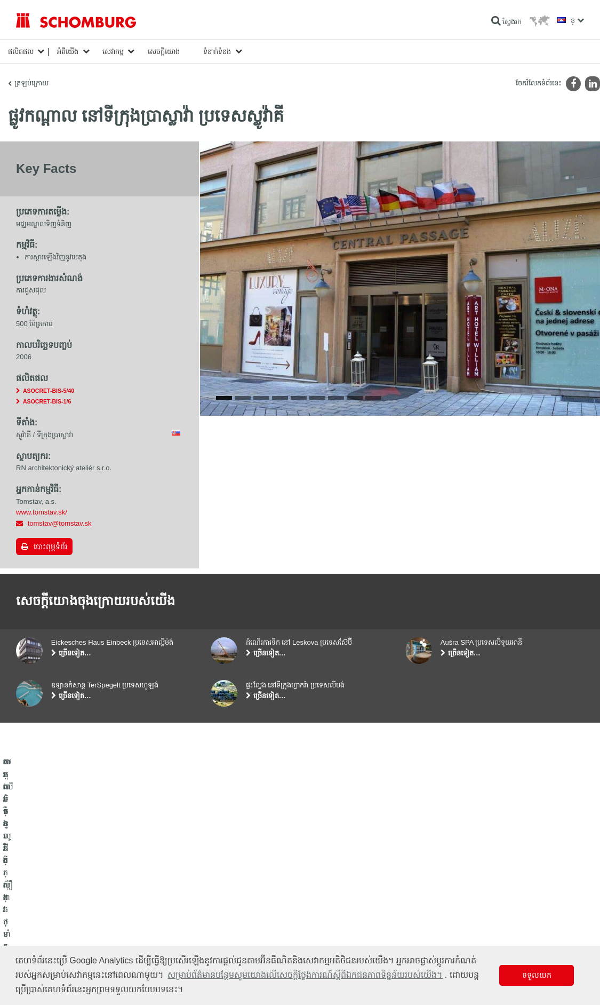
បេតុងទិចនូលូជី (35, 944)
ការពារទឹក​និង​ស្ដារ (38, 896)
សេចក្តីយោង (164, 52)
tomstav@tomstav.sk (60, 523)
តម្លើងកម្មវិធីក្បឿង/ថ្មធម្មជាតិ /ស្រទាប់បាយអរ (71, 912)
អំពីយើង (67, 52)
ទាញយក (222, 912)
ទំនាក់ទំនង (217, 52)
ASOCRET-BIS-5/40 (48, 390)
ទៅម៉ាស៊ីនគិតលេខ (234, 896)
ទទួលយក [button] (536, 975)
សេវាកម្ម (113, 52)
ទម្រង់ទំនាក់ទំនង (232, 928)
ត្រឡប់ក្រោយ (31, 83)
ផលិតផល (21, 52)
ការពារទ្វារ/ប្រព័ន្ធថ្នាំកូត (44, 928)
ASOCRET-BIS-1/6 (47, 401)
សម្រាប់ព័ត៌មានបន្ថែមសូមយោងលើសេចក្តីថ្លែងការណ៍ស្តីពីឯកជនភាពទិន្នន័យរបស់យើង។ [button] (305, 974)
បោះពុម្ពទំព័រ (50, 546)
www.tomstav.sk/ (41, 512)
